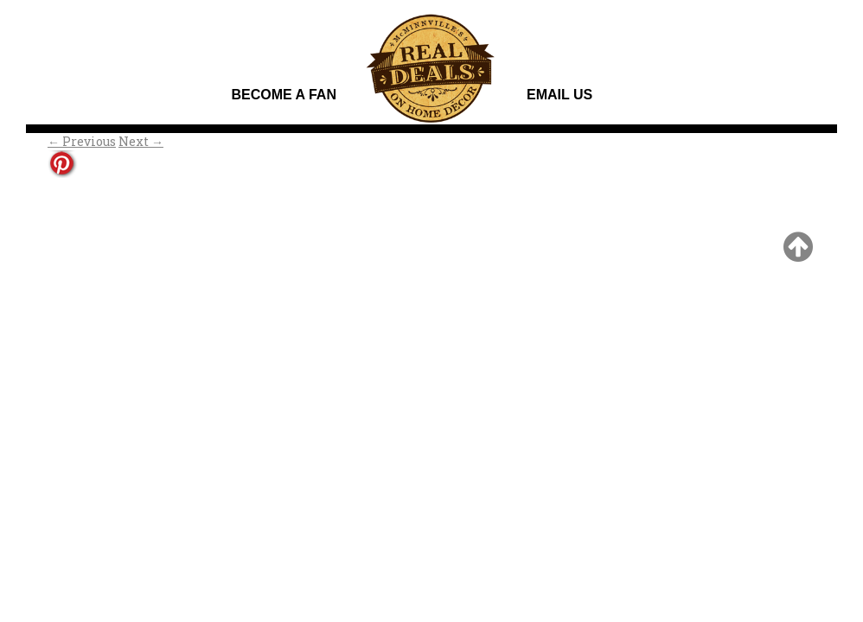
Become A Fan (283, 94)
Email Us (559, 94)
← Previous (82, 141)
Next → (140, 141)
